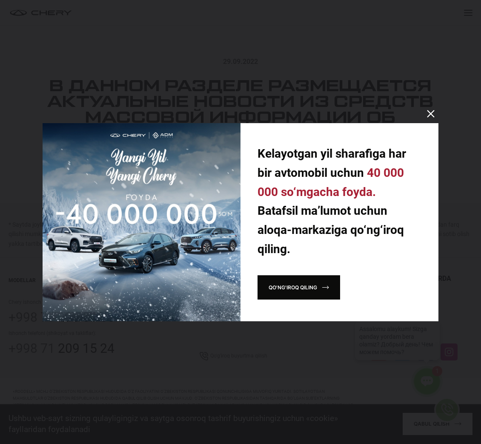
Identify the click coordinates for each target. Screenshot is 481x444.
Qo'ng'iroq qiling (293, 287)
